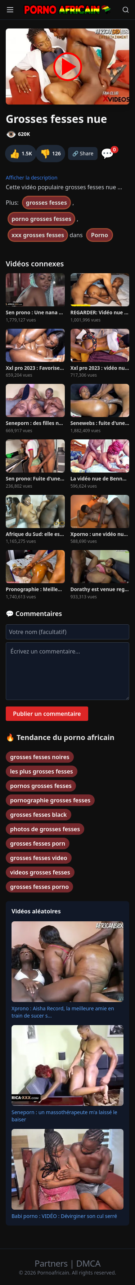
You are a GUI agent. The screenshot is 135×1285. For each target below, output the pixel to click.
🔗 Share (83, 153)
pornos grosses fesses (41, 786)
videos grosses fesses (40, 872)
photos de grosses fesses (45, 829)
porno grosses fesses (41, 219)
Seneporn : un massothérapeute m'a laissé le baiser (64, 1116)
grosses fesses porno (39, 887)
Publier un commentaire (47, 714)
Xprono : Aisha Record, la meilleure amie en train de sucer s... (63, 1012)
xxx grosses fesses (38, 235)
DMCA (88, 1263)
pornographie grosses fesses (50, 800)
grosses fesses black (38, 815)
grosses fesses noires (39, 757)
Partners (52, 1263)
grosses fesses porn (37, 843)
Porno (99, 235)
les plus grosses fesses (41, 771)
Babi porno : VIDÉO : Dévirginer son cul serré (64, 1216)
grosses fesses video (38, 858)
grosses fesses (46, 203)
